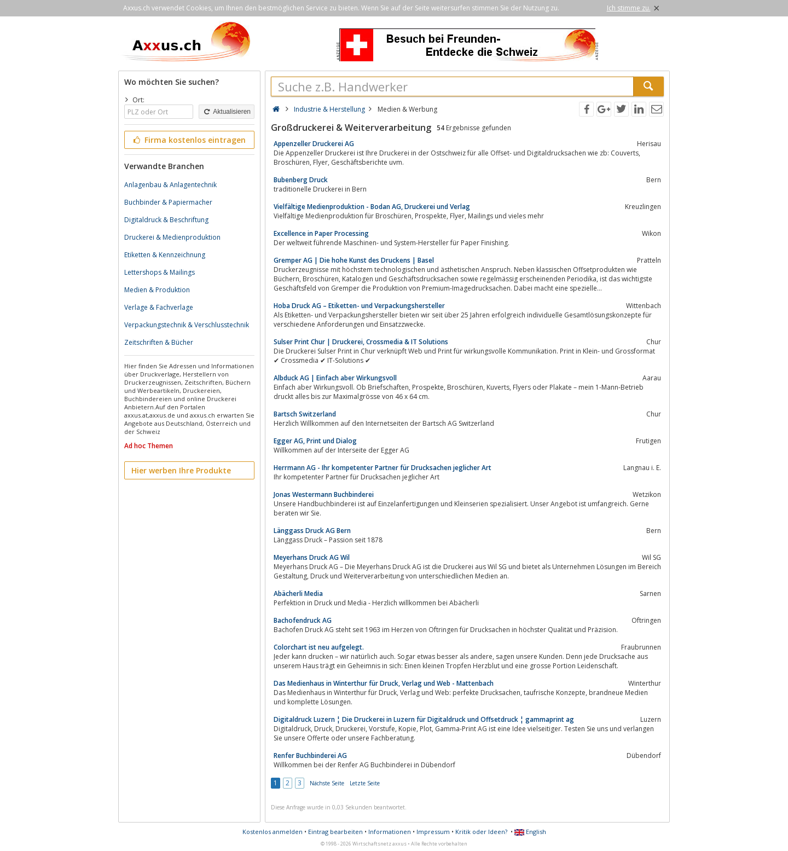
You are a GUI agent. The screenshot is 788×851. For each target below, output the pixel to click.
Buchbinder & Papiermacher (168, 202)
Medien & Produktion (157, 289)
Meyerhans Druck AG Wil (312, 557)
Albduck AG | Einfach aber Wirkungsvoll (335, 378)
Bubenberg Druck (301, 179)
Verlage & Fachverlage (158, 307)
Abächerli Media (298, 593)
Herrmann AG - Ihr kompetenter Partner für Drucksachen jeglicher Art (382, 467)
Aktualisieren (226, 111)
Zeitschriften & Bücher (158, 342)
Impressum (433, 831)
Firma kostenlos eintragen (188, 140)
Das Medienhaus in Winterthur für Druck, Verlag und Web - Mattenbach (384, 683)
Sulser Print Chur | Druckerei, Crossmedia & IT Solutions (361, 341)
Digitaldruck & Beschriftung (166, 219)
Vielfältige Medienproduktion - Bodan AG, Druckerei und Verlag (372, 206)
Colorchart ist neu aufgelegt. (319, 647)
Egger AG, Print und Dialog (315, 440)
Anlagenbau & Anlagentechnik (170, 184)
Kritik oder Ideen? (481, 831)
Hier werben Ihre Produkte (181, 470)
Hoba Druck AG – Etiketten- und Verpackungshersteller (359, 305)
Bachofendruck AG (303, 620)
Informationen (389, 831)
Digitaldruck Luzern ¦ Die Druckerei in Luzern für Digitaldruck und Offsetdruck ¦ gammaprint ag (424, 719)
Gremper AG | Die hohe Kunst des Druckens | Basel (354, 260)
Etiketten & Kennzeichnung (164, 254)
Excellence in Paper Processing (321, 233)
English (530, 831)
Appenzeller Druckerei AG (314, 143)
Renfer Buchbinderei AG (310, 755)
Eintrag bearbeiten (335, 831)
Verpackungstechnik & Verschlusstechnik (186, 324)
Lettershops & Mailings (159, 272)
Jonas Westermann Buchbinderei (324, 494)
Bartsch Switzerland (305, 414)
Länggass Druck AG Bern (312, 530)
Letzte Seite (365, 783)
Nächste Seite (327, 783)
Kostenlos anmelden (272, 831)
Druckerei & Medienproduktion (172, 237)
